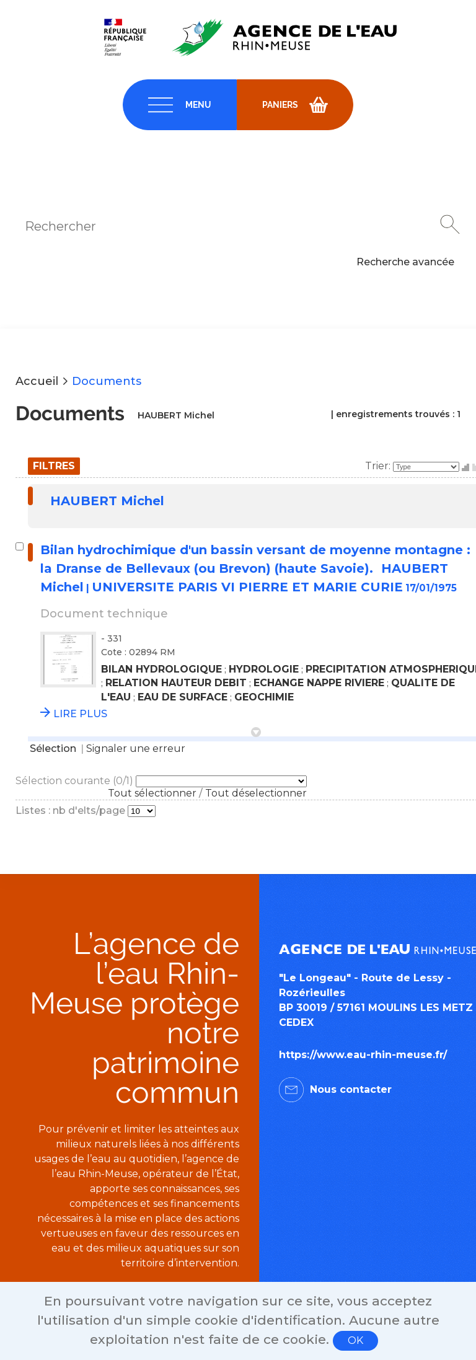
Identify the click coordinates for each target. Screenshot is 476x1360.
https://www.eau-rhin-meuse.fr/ (363, 1055)
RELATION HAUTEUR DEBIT (176, 683)
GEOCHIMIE (264, 697)
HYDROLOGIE (264, 669)
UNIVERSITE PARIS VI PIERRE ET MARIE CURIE (247, 587)
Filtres (54, 466)
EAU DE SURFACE (182, 697)
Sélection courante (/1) (75, 781)
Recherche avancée (405, 262)
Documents (106, 381)
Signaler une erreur (135, 748)
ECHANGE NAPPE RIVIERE (318, 683)
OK (355, 1340)
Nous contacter (351, 1089)
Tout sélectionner (152, 793)
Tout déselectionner (256, 793)
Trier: (379, 466)
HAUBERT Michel (107, 500)
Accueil (36, 381)
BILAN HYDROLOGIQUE (161, 669)
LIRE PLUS (80, 714)
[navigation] (180, 104)
